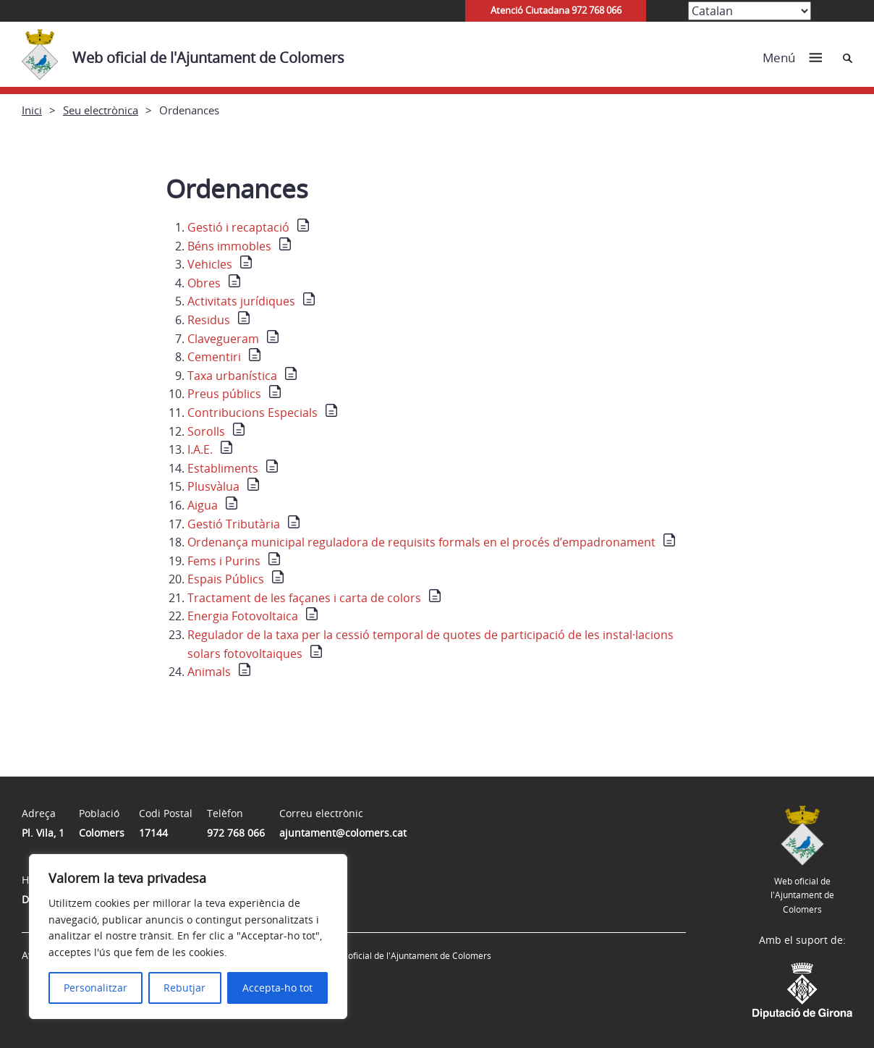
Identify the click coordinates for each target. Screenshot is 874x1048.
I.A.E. (200, 449)
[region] (188, 936)
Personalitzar (95, 987)
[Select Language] (749, 10)
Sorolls (206, 431)
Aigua (202, 505)
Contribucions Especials (252, 413)
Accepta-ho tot (277, 987)
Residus (208, 320)
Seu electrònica (100, 110)
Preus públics (224, 394)
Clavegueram (223, 339)
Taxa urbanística (232, 376)
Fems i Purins (223, 561)
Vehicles (209, 264)
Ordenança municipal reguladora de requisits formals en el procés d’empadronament (421, 542)
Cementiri (214, 357)
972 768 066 (236, 833)
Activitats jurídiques (241, 301)
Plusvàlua (213, 486)
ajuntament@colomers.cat (343, 833)
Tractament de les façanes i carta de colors (304, 598)
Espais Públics (225, 579)
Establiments (222, 468)
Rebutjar (184, 987)
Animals (209, 672)
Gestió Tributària (233, 524)
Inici (32, 110)
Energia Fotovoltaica (242, 616)
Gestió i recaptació (238, 227)
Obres (204, 283)
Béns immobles (229, 246)
